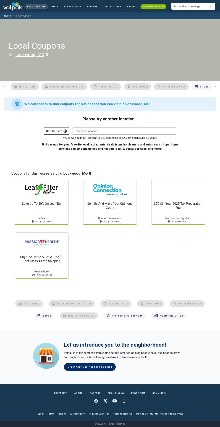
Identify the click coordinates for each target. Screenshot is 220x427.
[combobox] (193, 6)
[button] (112, 6)
